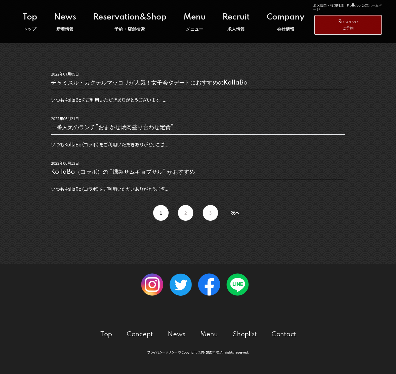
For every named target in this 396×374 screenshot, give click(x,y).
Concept (140, 334)
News (65, 22)
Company (285, 22)
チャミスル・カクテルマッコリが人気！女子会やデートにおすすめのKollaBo (149, 83)
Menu (194, 22)
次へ (235, 213)
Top (30, 22)
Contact (284, 334)
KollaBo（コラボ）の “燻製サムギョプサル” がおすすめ (123, 172)
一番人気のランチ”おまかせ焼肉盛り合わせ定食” (112, 127)
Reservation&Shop (129, 22)
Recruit (236, 22)
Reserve (348, 25)
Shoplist (245, 334)
